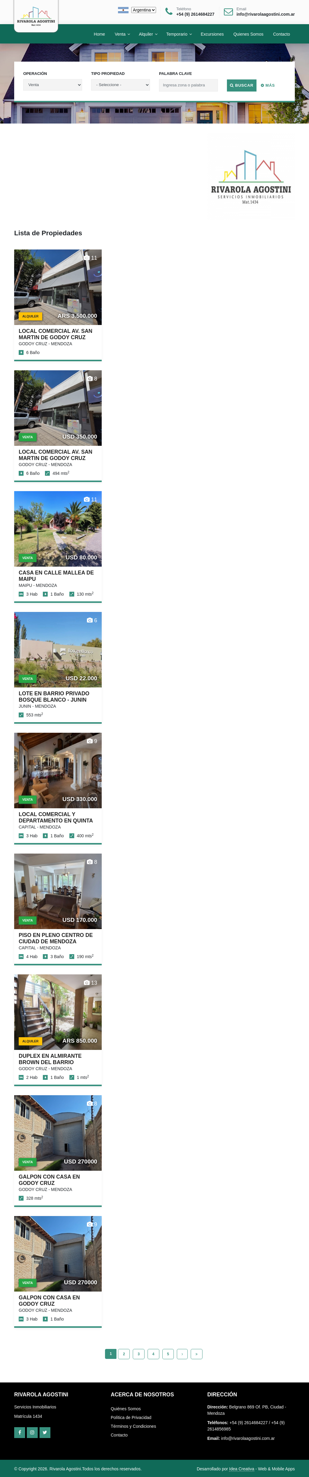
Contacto (119, 1435)
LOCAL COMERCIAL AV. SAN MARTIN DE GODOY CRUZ (55, 334)
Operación (35, 73)
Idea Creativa (241, 1468)
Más (268, 85)
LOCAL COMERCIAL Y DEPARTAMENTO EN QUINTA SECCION (56, 820)
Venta (120, 33)
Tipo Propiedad (108, 73)
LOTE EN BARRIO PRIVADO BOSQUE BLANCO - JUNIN (54, 696)
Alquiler (146, 33)
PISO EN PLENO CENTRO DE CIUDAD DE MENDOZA (56, 938)
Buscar (241, 85)
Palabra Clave (175, 73)
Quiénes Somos (126, 1408)
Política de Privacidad (131, 1417)
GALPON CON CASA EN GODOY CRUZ (49, 1180)
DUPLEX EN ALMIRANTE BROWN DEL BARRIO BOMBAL (50, 1062)
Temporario (176, 33)
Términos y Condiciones (133, 1426)
